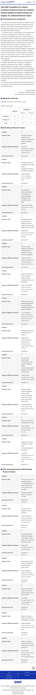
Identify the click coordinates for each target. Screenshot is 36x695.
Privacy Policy (9, 678)
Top (9, 672)
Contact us (9, 675)
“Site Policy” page (14, 690)
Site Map (27, 672)
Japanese (29, 2)
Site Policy (27, 675)
